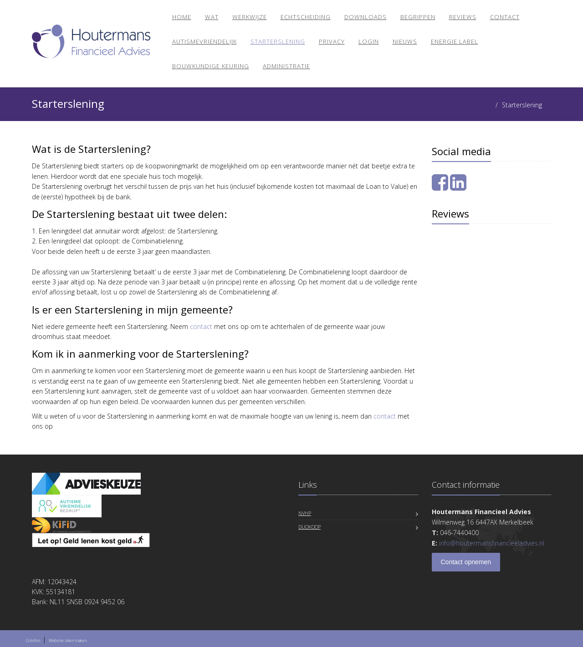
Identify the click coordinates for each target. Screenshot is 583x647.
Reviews (462, 17)
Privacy (332, 41)
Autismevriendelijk (204, 41)
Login (368, 41)
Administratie (286, 66)
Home (181, 17)
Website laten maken (68, 640)
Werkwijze (249, 17)
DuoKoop (309, 526)
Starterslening (278, 41)
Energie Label (454, 41)
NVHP (304, 513)
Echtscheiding (306, 17)
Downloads (365, 17)
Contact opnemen (466, 562)
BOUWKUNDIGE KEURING (210, 66)
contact (201, 326)
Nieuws (405, 41)
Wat (212, 17)
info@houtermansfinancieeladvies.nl (491, 543)
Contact (505, 17)
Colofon (33, 640)
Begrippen (417, 17)
